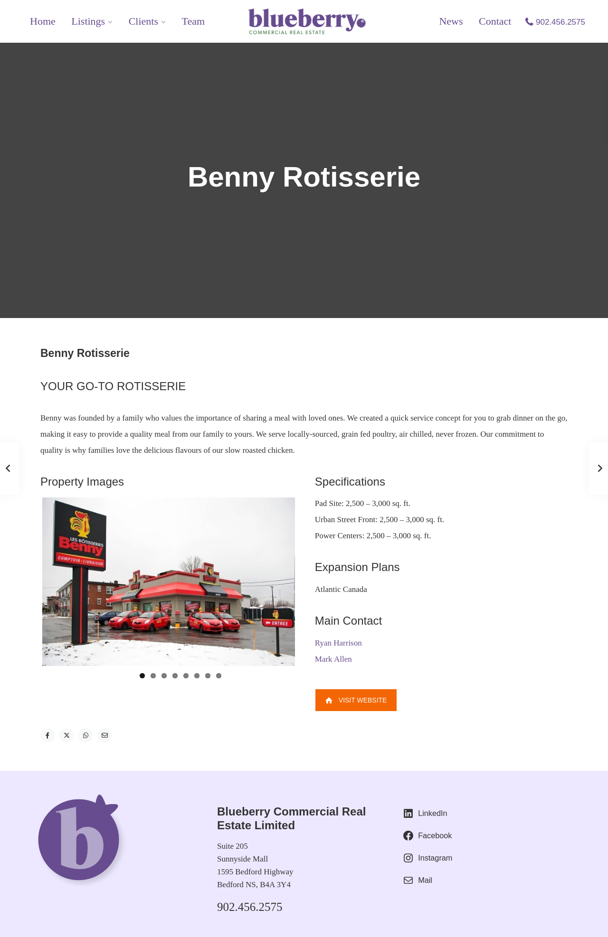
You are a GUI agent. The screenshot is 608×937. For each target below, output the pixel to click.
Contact (495, 21)
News (451, 21)
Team (193, 21)
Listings (88, 21)
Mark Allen (333, 659)
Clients (143, 21)
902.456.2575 (560, 22)
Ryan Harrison (338, 642)
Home (43, 21)
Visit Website (356, 700)
